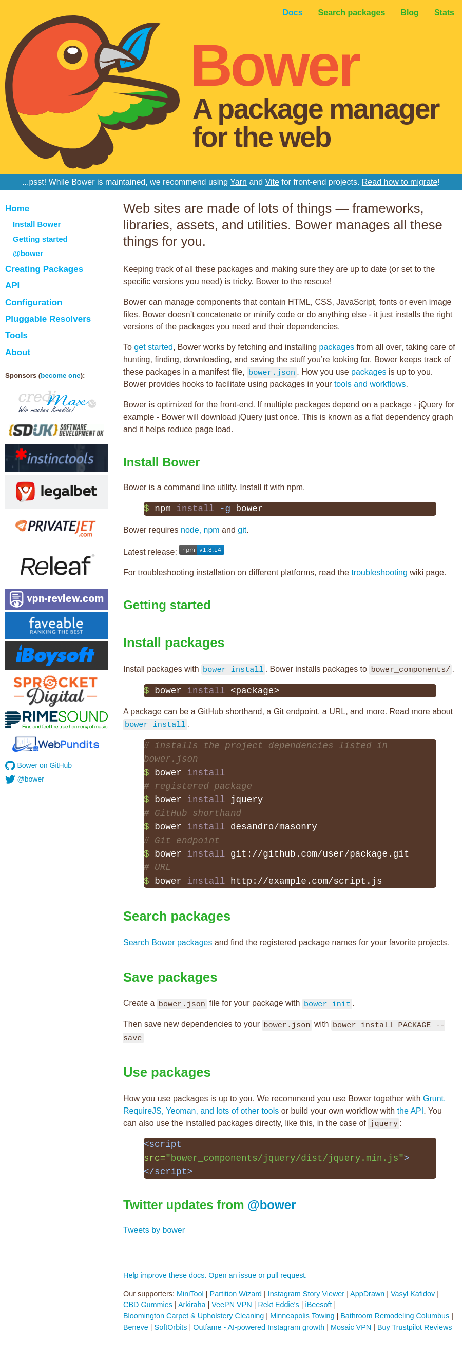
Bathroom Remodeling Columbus (394, 1316)
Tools (16, 335)
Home (17, 208)
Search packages (352, 12)
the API (410, 1110)
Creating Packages (44, 269)
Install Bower (37, 224)
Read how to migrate (400, 182)
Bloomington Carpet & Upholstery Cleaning (193, 1316)
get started (153, 347)
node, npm (200, 530)
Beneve (135, 1327)
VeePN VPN (231, 1304)
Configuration (33, 302)
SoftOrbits (171, 1327)
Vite (272, 182)
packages (337, 347)
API (12, 285)
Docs (292, 12)
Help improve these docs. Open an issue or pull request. (215, 1275)
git (242, 530)
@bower (28, 253)
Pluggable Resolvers (48, 319)
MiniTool (190, 1294)
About (17, 352)
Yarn (238, 182)
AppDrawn (367, 1294)
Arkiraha (192, 1304)
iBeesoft (318, 1304)
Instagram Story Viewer (306, 1294)
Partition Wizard (236, 1294)
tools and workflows (370, 384)
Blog (409, 12)
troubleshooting (379, 572)
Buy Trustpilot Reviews (414, 1327)
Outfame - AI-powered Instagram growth (258, 1327)
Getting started (40, 239)
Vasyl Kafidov (413, 1294)
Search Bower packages (167, 942)
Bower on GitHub (38, 766)
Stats (444, 12)
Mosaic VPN (351, 1327)
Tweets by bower (154, 1230)
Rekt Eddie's (278, 1304)
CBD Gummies (147, 1304)
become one (60, 375)
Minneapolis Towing (302, 1316)
